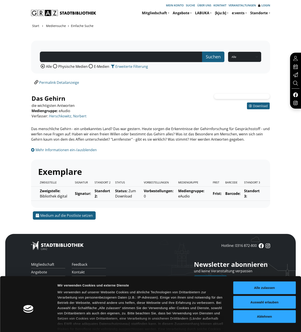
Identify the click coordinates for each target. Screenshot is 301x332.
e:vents (238, 13)
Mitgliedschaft (154, 13)
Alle (49, 66)
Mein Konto (175, 5)
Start (35, 26)
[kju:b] (220, 13)
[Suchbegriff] (121, 57)
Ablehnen (264, 294)
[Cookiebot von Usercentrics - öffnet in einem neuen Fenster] (28, 323)
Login (264, 5)
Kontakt (219, 5)
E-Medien (101, 66)
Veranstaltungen (242, 5)
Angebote (181, 13)
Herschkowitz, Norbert (67, 116)
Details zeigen (233, 323)
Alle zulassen (264, 265)
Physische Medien (73, 66)
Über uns (204, 5)
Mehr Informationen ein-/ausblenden (64, 149)
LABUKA (202, 13)
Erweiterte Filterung (129, 66)
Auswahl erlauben (264, 279)
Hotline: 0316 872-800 (239, 245)
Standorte (259, 13)
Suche (190, 5)
